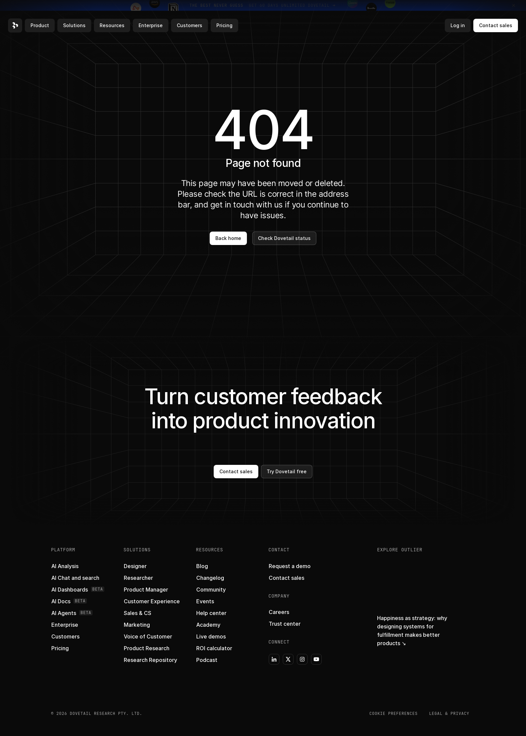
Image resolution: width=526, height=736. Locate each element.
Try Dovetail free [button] (287, 471)
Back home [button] (228, 238)
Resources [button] (112, 25)
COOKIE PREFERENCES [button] (393, 713)
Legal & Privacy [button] (449, 713)
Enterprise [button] (151, 25)
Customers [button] (189, 25)
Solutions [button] (74, 25)
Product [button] (40, 25)
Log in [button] (458, 25)
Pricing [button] (224, 25)
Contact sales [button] (495, 25)
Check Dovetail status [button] (284, 238)
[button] (15, 25)
